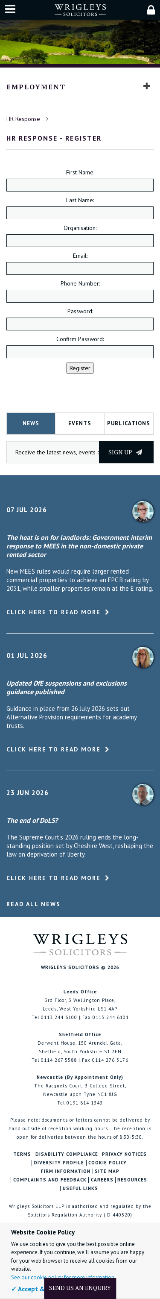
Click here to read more (53, 612)
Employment (36, 86)
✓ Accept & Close (37, 1289)
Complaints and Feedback (50, 1180)
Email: (80, 255)
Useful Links (80, 1188)
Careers (102, 1180)
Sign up (125, 452)
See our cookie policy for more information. (63, 1277)
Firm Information (65, 1171)
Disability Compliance (66, 1154)
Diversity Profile (59, 1163)
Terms (22, 1154)
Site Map (107, 1171)
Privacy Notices (124, 1154)
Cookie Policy (107, 1163)
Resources (132, 1180)
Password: (80, 311)
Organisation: (80, 228)
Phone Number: (80, 283)
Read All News (33, 904)
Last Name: (80, 200)
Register (80, 368)
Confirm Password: (80, 339)
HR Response (23, 119)
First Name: (80, 172)
